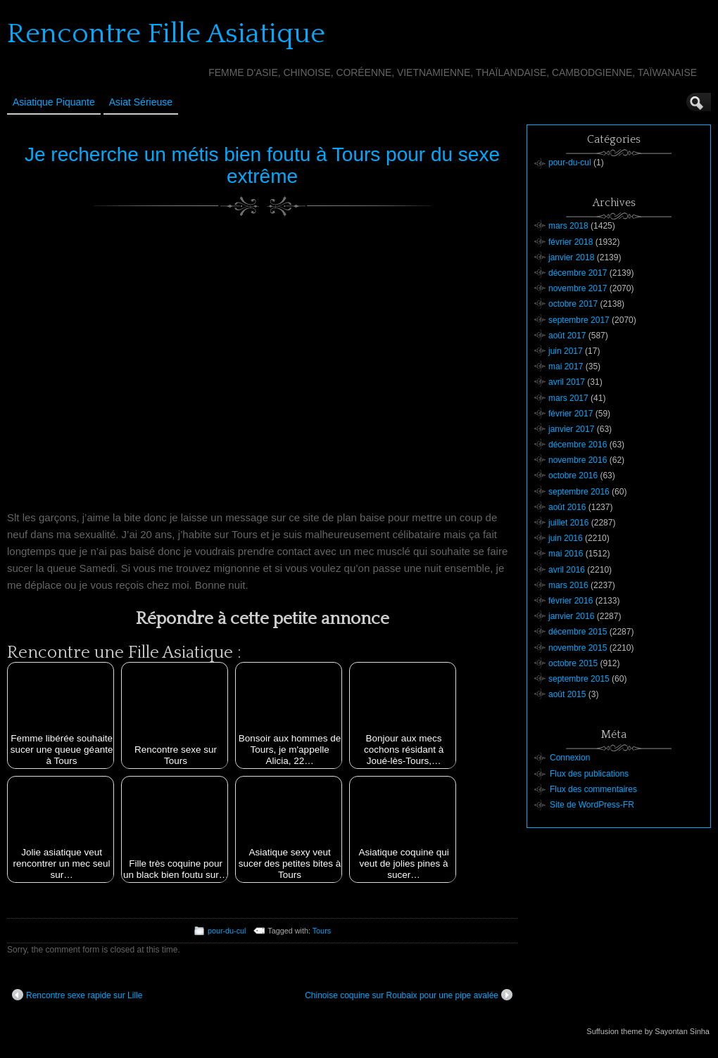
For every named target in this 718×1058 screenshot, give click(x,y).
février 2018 (570, 242)
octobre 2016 (573, 475)
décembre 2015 (577, 632)
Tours (322, 930)
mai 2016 (565, 554)
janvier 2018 (571, 257)
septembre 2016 (579, 492)
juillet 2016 (568, 523)
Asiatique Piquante (54, 102)
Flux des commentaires (593, 789)
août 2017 (567, 335)
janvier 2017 (571, 429)
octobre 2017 (573, 304)
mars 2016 (568, 585)
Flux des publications (589, 774)
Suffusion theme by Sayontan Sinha (648, 1031)
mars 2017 (568, 398)
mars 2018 (568, 226)
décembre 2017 (577, 273)
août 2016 (567, 507)
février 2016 (570, 601)
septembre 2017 (579, 320)
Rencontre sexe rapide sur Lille (77, 994)
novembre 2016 (577, 460)
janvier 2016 (571, 616)
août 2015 (567, 694)
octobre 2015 (573, 663)
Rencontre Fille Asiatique (166, 33)
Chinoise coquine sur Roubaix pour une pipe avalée (408, 994)
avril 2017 (566, 382)
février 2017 (570, 414)
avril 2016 (566, 570)
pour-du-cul (227, 930)
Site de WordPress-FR (592, 805)
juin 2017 (565, 351)
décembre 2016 (577, 445)
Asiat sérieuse (140, 102)
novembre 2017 (577, 288)
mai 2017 (565, 366)
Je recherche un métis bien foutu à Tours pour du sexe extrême (262, 165)
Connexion (570, 758)
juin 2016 (565, 538)
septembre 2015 (579, 679)
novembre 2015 (577, 648)
